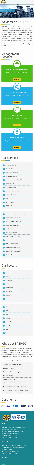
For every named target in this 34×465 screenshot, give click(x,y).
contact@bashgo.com (11, 437)
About (3, 462)
